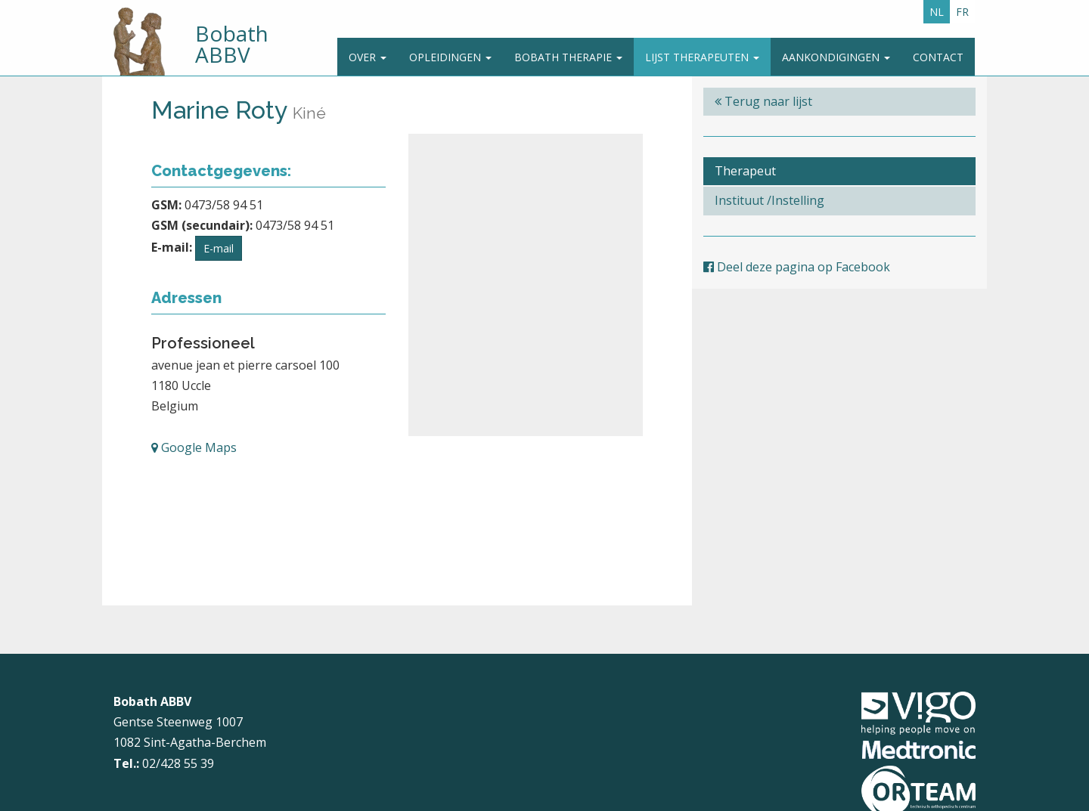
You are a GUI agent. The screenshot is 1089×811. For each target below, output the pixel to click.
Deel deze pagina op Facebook (796, 266)
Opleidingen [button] (450, 57)
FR (962, 12)
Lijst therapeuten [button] (702, 57)
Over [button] (367, 57)
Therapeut (745, 171)
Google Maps (194, 447)
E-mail (218, 248)
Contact (938, 57)
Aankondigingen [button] (836, 57)
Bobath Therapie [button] (568, 57)
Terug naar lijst (763, 101)
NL (936, 12)
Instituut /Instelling (769, 200)
